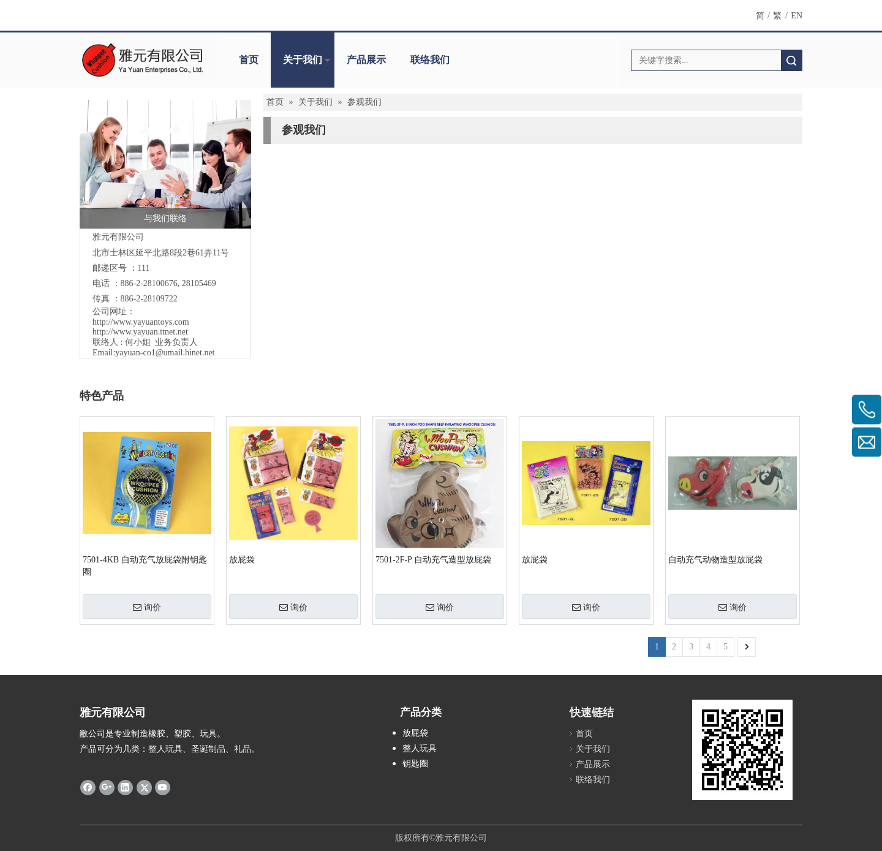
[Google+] (107, 787)
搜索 (791, 60)
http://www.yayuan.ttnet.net (140, 331)
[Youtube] (162, 787)
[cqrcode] (742, 750)
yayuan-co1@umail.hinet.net (164, 352)
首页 (248, 60)
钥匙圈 (415, 763)
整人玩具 (419, 748)
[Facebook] (88, 787)
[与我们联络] (165, 164)
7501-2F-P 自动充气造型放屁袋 (433, 559)
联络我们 (430, 60)
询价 (147, 607)
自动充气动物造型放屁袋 (715, 559)
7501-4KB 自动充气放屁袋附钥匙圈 (145, 566)
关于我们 (302, 60)
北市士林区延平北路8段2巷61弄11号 (160, 252)
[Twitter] (144, 787)
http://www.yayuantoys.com (140, 322)
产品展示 (366, 60)
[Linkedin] (125, 787)
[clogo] (142, 60)
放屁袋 (242, 559)
